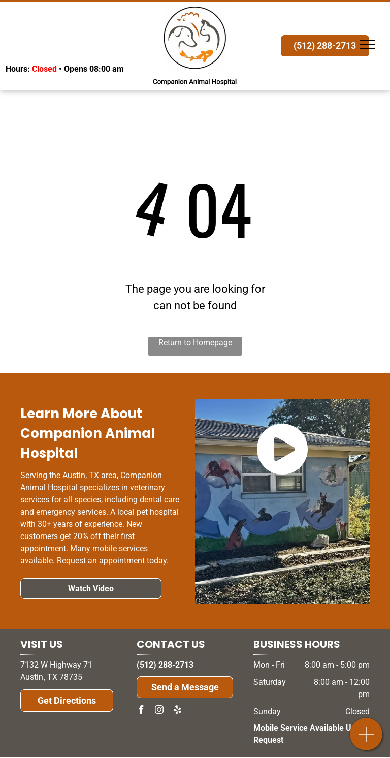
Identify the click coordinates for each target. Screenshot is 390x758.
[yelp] (177, 711)
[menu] (367, 44)
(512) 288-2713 (165, 665)
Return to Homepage (195, 343)
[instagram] (159, 711)
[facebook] (140, 711)
